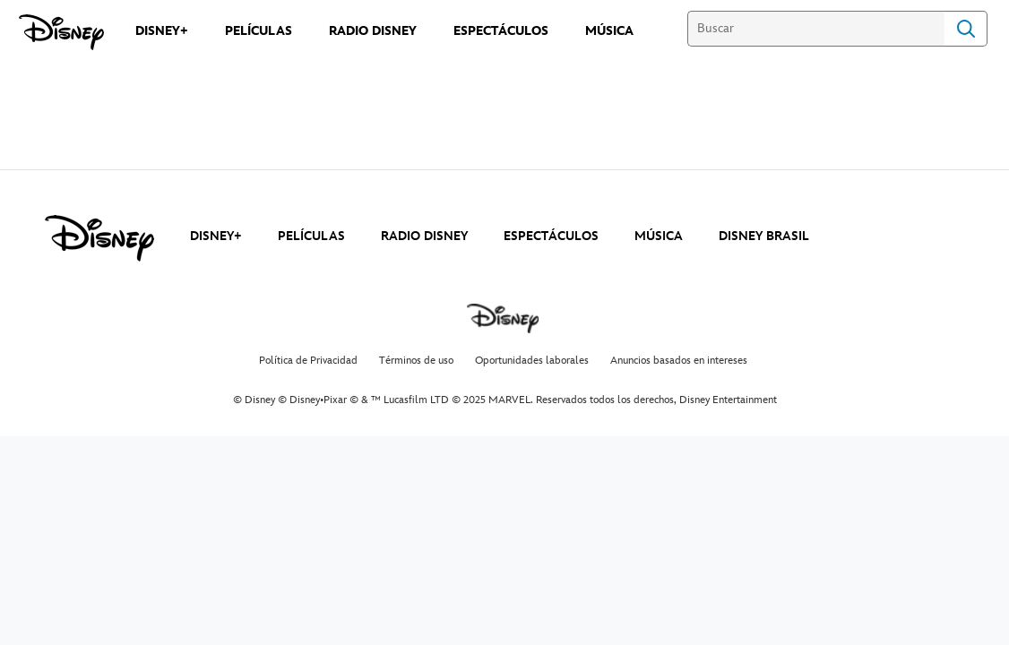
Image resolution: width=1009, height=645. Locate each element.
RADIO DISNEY (424, 236)
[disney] (99, 238)
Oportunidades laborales (532, 360)
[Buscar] (815, 29)
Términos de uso (416, 360)
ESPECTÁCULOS (551, 236)
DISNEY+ (216, 236)
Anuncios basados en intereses (678, 360)
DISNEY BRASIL (764, 236)
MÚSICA (658, 236)
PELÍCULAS (311, 236)
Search (966, 28)
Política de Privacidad (308, 360)
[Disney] (61, 32)
